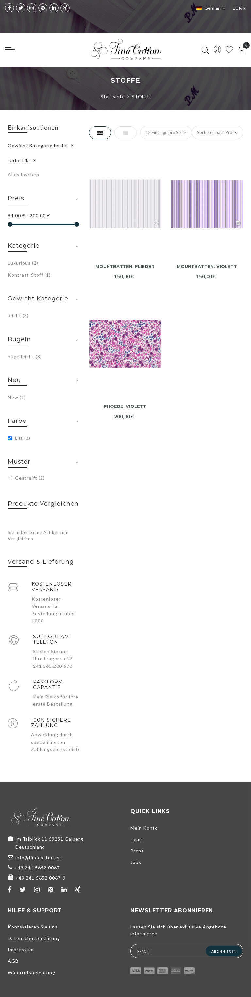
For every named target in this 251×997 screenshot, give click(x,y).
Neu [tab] (14, 380)
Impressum (21, 949)
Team (136, 839)
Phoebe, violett (125, 406)
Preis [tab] (16, 198)
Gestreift (26, 478)
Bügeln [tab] (19, 339)
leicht (18, 315)
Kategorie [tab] (24, 245)
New (17, 397)
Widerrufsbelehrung (31, 972)
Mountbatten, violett (207, 266)
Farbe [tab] (17, 420)
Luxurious (23, 263)
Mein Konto (144, 828)
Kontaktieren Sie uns (33, 926)
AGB (13, 961)
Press (137, 850)
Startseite (113, 96)
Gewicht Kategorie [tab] (38, 298)
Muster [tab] (19, 461)
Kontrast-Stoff (29, 275)
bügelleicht (25, 356)
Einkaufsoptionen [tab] (33, 127)
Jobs (135, 862)
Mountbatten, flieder (125, 266)
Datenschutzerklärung (34, 938)
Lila (19, 438)
